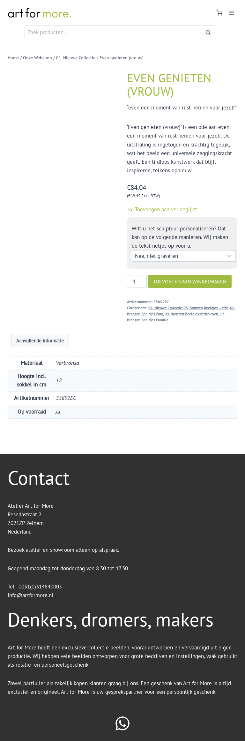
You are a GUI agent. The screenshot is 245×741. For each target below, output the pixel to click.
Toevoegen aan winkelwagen (189, 281)
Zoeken (210, 32)
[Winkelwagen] (219, 13)
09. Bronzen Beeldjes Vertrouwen (191, 313)
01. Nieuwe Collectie (165, 307)
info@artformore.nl (31, 595)
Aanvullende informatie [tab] (40, 340)
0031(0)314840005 (40, 586)
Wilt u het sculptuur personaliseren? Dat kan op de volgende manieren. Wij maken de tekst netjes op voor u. (180, 237)
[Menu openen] (231, 13)
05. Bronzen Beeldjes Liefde (205, 307)
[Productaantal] (137, 281)
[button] (182, 209)
